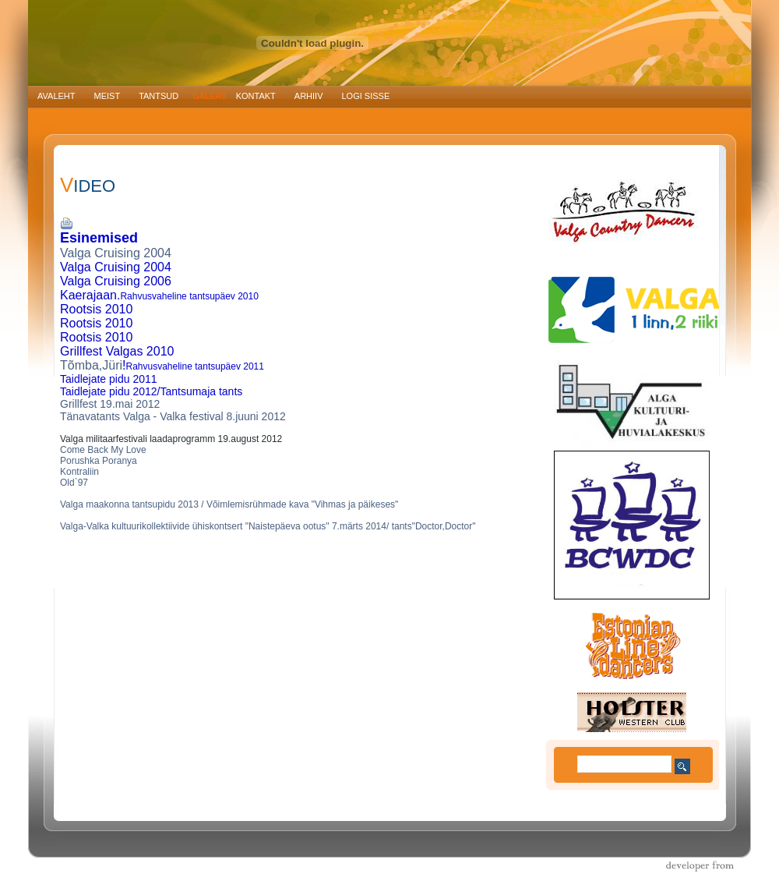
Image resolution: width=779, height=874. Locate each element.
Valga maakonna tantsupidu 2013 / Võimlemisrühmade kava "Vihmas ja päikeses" (229, 504)
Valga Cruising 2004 (115, 253)
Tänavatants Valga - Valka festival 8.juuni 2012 (173, 416)
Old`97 (74, 482)
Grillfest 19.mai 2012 (110, 404)
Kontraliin (79, 471)
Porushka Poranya (98, 460)
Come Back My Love (103, 449)
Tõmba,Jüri (91, 365)
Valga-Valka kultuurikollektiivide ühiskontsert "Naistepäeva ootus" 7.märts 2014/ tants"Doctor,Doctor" (268, 526)
